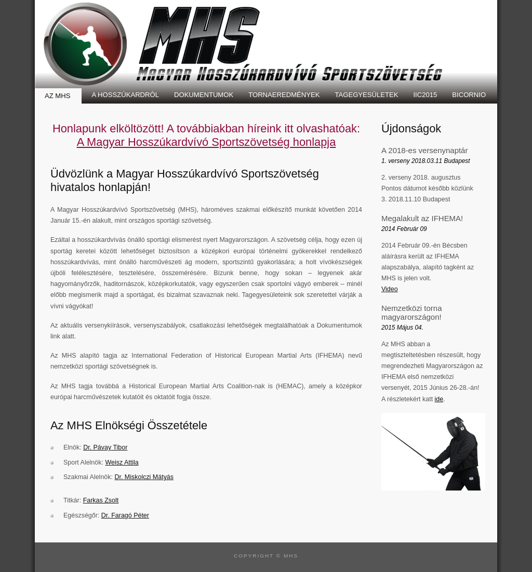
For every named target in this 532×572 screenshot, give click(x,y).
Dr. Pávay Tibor (105, 447)
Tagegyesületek (366, 95)
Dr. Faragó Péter (125, 515)
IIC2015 (425, 95)
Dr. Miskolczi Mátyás (144, 477)
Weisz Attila (121, 462)
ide (439, 399)
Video (389, 289)
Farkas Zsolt (101, 500)
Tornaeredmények (284, 95)
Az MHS (57, 96)
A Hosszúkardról (125, 95)
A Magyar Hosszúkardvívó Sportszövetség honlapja (206, 141)
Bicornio (469, 95)
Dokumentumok (203, 95)
